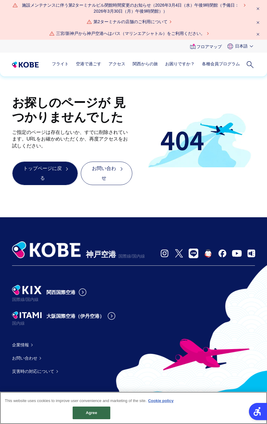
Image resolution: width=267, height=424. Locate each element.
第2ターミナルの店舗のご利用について (130, 21)
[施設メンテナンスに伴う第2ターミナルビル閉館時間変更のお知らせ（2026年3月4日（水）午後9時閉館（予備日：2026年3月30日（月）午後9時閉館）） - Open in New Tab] (130, 8)
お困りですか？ (180, 63)
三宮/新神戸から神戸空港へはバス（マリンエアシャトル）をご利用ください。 (130, 33)
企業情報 (20, 344)
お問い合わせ (24, 358)
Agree (91, 415)
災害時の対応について (33, 371)
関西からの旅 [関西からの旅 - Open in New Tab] (145, 63)
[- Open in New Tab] (164, 253)
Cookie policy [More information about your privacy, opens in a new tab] (161, 403)
